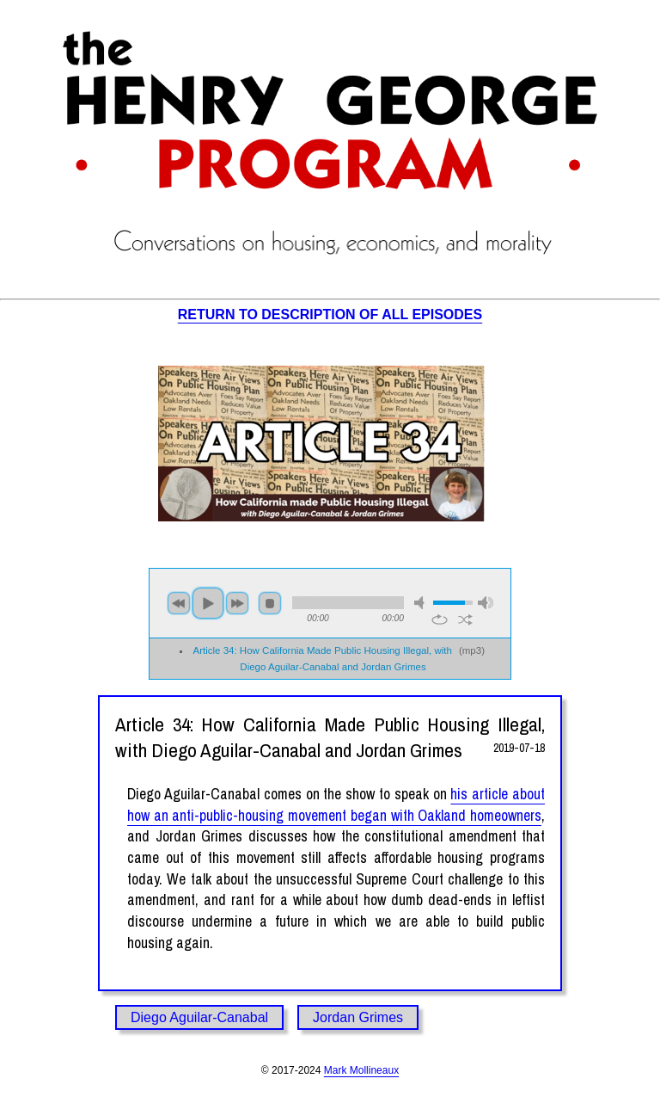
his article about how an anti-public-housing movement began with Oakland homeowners (336, 804)
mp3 (471, 650)
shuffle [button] (465, 619)
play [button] (208, 603)
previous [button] (179, 603)
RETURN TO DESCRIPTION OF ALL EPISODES (330, 314)
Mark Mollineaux (361, 1070)
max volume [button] (485, 602)
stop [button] (270, 603)
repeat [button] (439, 619)
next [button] (237, 603)
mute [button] (422, 602)
